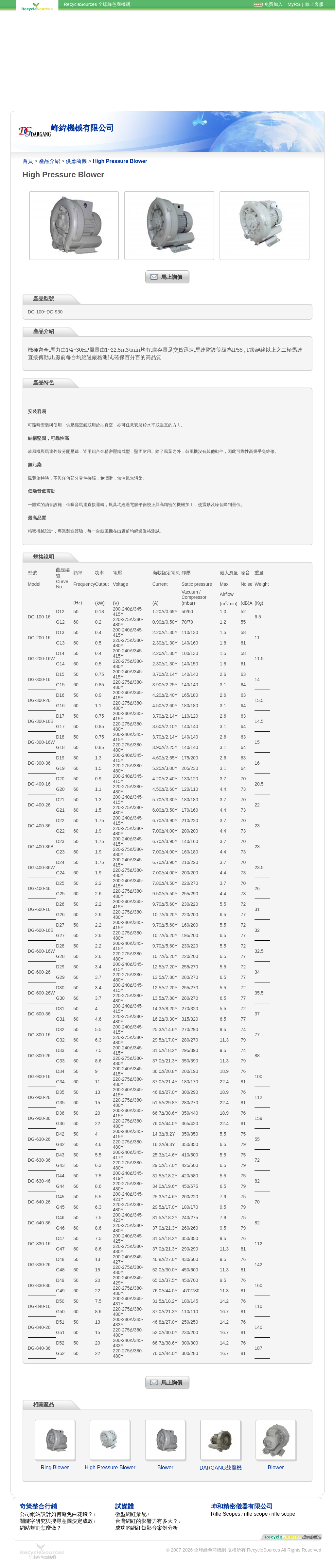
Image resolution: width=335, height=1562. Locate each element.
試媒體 (124, 1506)
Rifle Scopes (225, 1514)
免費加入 (273, 4)
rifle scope (256, 1514)
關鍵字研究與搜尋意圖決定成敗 (56, 1521)
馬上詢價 (171, 277)
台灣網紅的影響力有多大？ (146, 1521)
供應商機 (76, 161)
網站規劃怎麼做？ (41, 1528)
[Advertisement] (167, 61)
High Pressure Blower (110, 1467)
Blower (165, 1467)
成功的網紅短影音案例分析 (146, 1528)
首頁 (28, 161)
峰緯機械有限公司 (82, 127)
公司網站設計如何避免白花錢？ (56, 1514)
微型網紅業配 (131, 1514)
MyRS (294, 4)
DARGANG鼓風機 (221, 1468)
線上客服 (314, 4)
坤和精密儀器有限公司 (242, 1506)
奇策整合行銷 (38, 1506)
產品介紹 (49, 161)
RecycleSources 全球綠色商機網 (97, 4)
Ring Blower (55, 1467)
